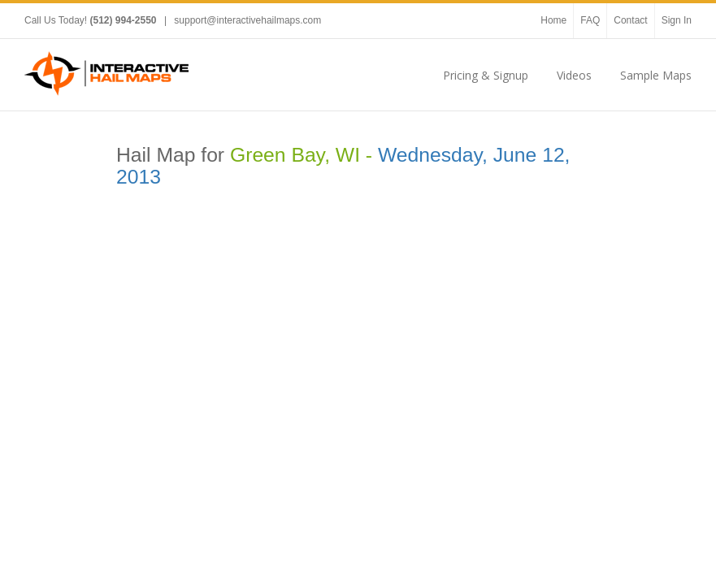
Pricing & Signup (485, 75)
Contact (630, 20)
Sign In (677, 20)
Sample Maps (656, 75)
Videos (574, 75)
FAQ (590, 20)
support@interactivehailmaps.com (247, 20)
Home (553, 20)
